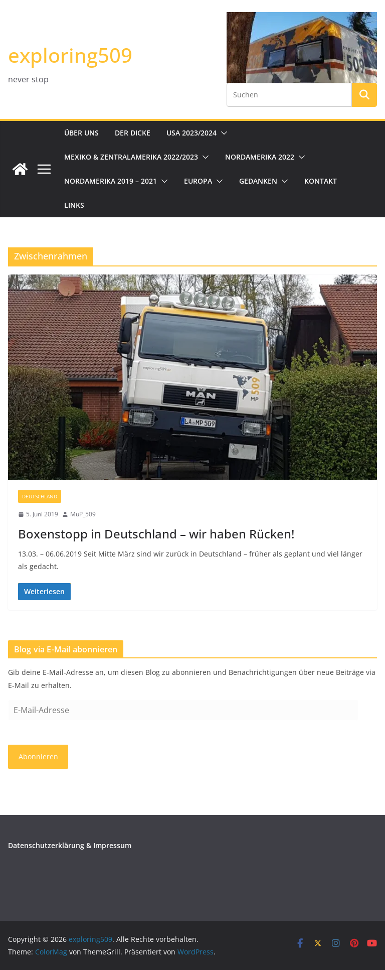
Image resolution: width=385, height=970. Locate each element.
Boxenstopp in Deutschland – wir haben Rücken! (156, 533)
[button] (222, 133)
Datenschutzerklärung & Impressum (69, 845)
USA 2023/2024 (191, 132)
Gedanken (258, 181)
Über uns (81, 132)
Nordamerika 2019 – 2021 (110, 181)
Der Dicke (132, 132)
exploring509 (70, 55)
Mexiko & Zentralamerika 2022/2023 (131, 157)
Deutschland (39, 496)
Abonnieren (38, 756)
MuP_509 (83, 514)
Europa (198, 181)
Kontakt (320, 181)
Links (74, 205)
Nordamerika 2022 (259, 157)
